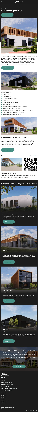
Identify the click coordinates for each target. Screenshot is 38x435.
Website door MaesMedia (31, 410)
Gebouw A (3, 395)
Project (3, 8)
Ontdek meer (7, 15)
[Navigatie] (1, 2)
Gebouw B (3, 397)
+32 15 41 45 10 (5, 386)
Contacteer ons (7, 67)
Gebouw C (3, 399)
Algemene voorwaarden (6, 408)
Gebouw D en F (5, 401)
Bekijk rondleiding (33, 155)
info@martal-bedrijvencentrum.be (9, 388)
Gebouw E (3, 403)
